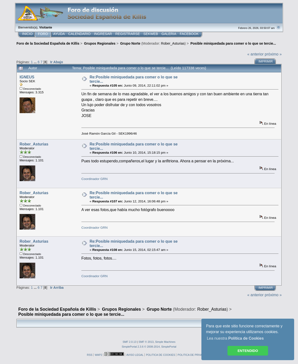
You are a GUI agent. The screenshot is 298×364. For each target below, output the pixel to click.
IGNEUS (27, 77)
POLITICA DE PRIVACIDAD (194, 354)
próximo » (273, 54)
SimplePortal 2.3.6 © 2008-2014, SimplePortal (149, 346)
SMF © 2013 (146, 341)
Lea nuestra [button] (235, 338)
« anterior (255, 54)
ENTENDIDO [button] (248, 351)
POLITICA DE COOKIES (160, 354)
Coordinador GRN (94, 179)
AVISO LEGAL (134, 354)
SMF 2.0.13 (129, 341)
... (36, 62)
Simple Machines (165, 341)
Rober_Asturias (172, 43)
